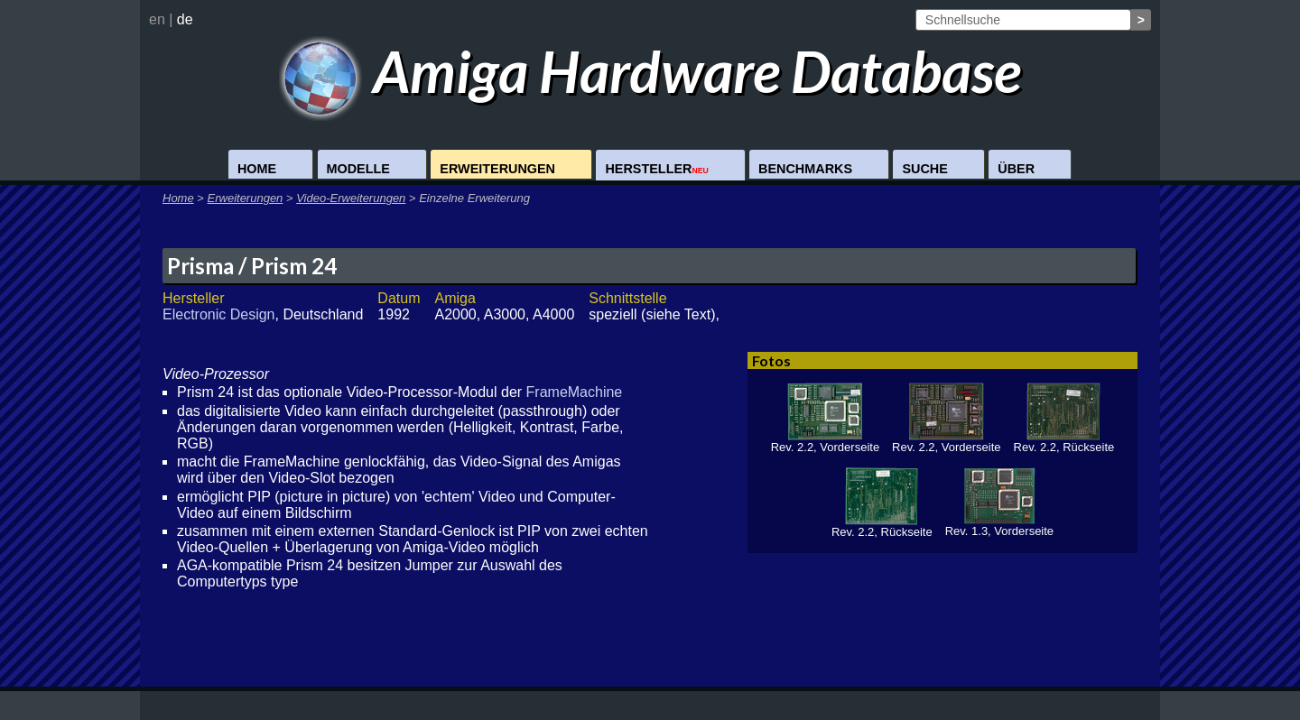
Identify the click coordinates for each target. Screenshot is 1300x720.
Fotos (771, 360)
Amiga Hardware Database (650, 71)
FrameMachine (574, 392)
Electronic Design (218, 314)
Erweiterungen (497, 169)
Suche (924, 169)
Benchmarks (805, 169)
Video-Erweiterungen (350, 198)
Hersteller (656, 169)
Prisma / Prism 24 (252, 266)
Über (1016, 169)
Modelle (358, 169)
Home (256, 169)
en (157, 19)
